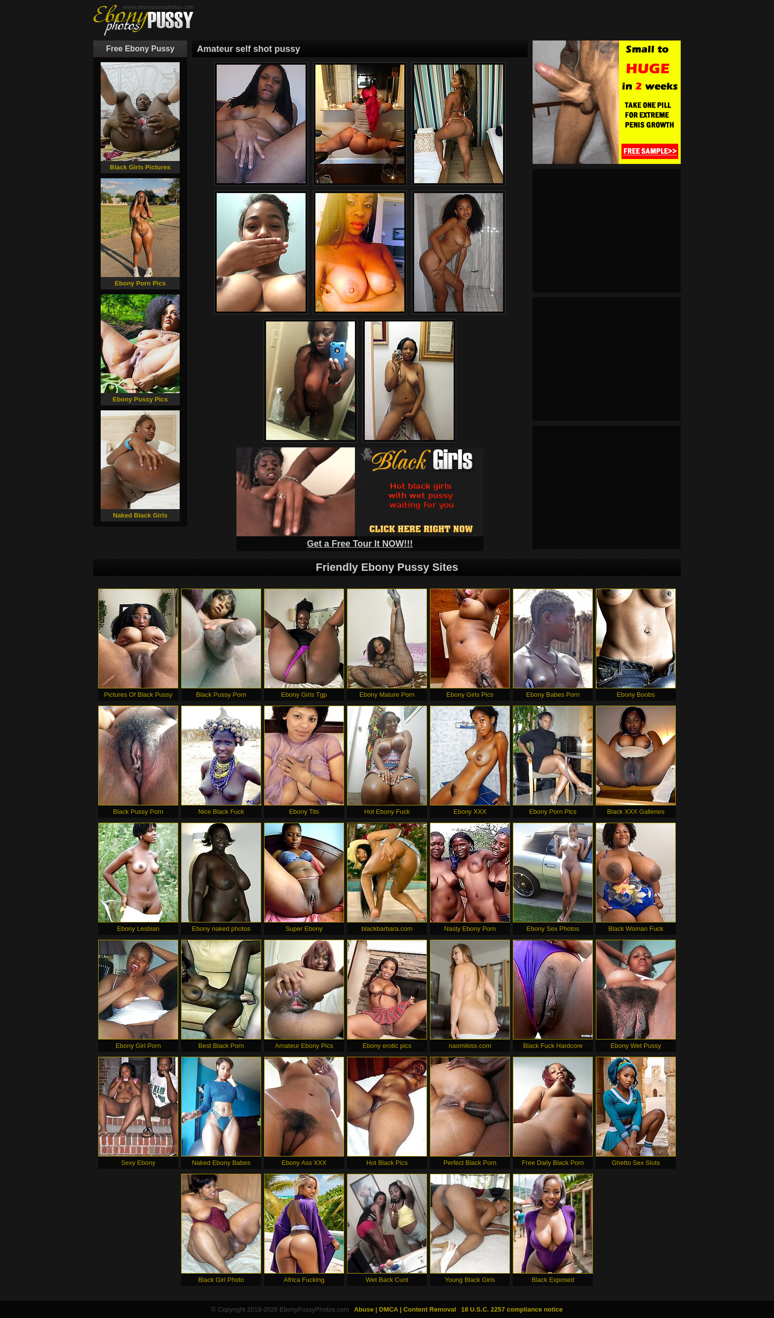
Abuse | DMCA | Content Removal (405, 1309)
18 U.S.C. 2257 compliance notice (512, 1309)
